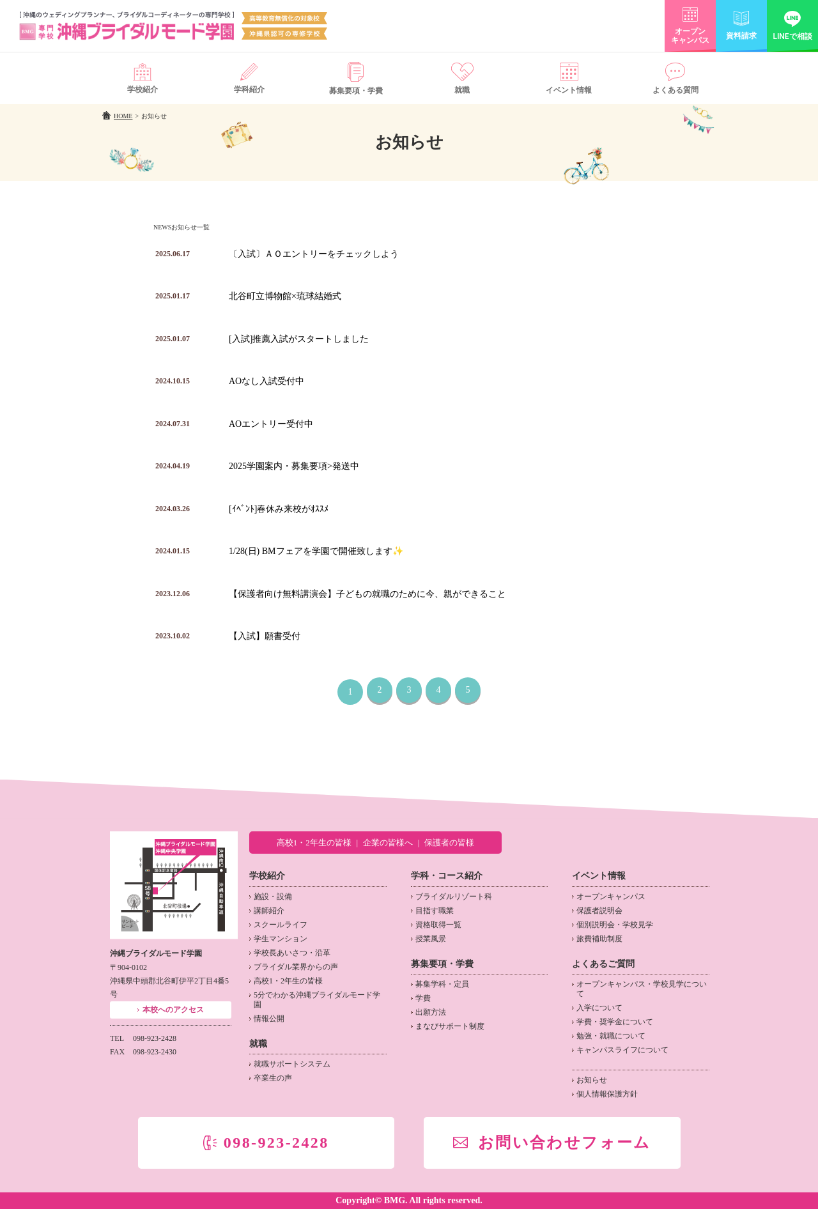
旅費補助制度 (599, 938)
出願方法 (430, 1012)
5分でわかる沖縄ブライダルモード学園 (317, 999)
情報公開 (269, 1018)
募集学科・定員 (442, 984)
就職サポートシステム (292, 1063)
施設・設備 (273, 896)
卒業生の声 (273, 1078)
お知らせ (591, 1079)
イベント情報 (599, 876)
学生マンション (280, 938)
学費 (423, 998)
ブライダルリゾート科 (453, 896)
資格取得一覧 (438, 924)
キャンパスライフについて (622, 1049)
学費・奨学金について (614, 1021)
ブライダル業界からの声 (296, 966)
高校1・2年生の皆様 (314, 842)
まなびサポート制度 (449, 1026)
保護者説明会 (599, 910)
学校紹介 (267, 876)
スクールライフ (280, 924)
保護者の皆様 (449, 842)
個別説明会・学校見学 (614, 924)
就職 (258, 1044)
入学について (599, 1007)
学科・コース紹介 (446, 876)
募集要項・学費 (442, 964)
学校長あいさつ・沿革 (292, 952)
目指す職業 (434, 910)
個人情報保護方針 (607, 1094)
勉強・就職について (610, 1035)
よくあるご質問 (603, 964)
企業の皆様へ (388, 842)
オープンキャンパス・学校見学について (641, 989)
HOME (123, 115)
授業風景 (430, 938)
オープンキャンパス (610, 896)
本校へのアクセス (173, 1009)
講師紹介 (269, 910)
